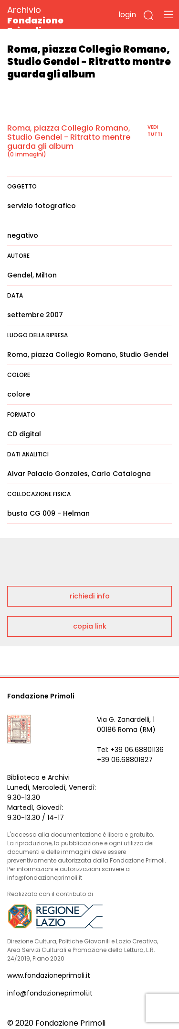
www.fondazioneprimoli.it (48, 975)
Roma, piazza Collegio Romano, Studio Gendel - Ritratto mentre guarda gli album (68, 137)
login (127, 14)
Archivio (52, 20)
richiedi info (90, 596)
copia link (89, 626)
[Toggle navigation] (168, 14)
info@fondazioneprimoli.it (50, 993)
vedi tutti (154, 130)
